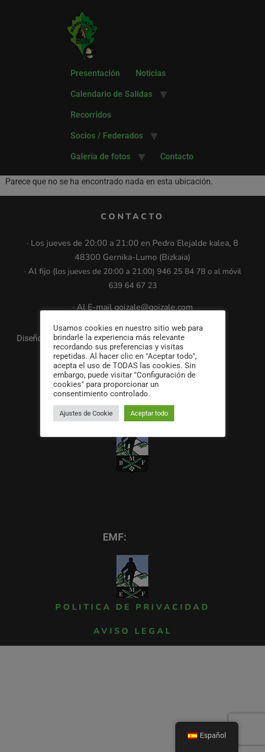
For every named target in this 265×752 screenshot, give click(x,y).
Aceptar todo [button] (149, 413)
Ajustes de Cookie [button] (86, 413)
